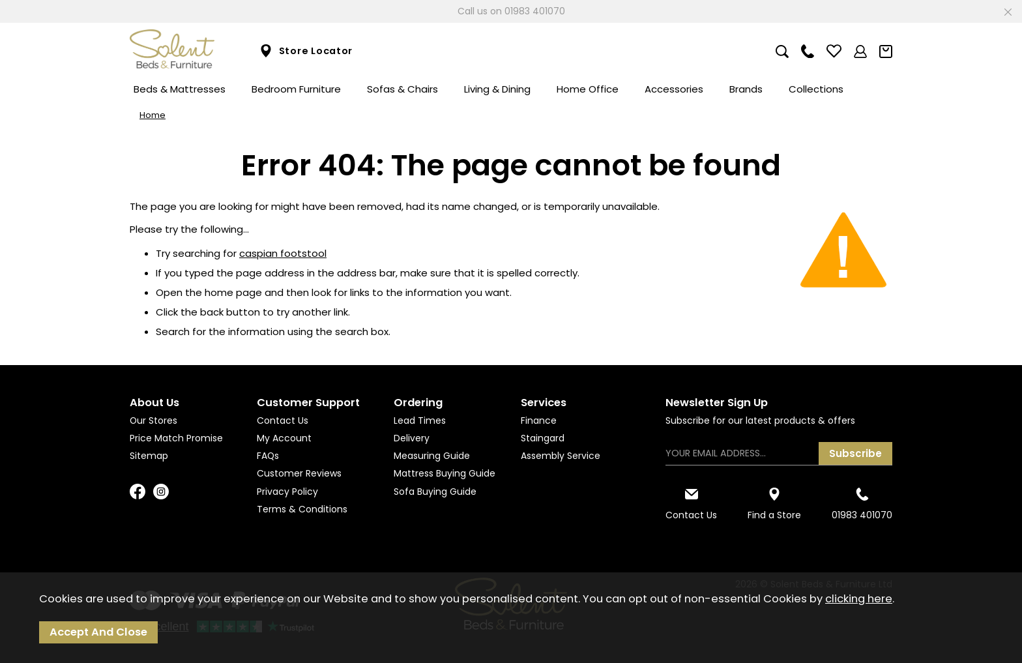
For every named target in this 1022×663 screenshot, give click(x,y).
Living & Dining (497, 89)
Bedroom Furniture (296, 89)
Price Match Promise (176, 438)
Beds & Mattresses (180, 89)
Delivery (412, 438)
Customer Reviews (299, 473)
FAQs (268, 455)
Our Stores (153, 420)
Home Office (588, 89)
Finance (539, 420)
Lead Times (420, 420)
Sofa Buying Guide (435, 491)
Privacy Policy (287, 491)
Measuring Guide (432, 455)
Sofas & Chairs (402, 89)
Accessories (674, 89)
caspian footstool (283, 253)
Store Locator (306, 51)
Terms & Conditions (302, 509)
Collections (816, 89)
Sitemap (149, 455)
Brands (746, 89)
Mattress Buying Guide (444, 473)
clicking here (858, 598)
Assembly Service (560, 455)
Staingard (542, 438)
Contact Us (282, 420)
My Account (284, 438)
